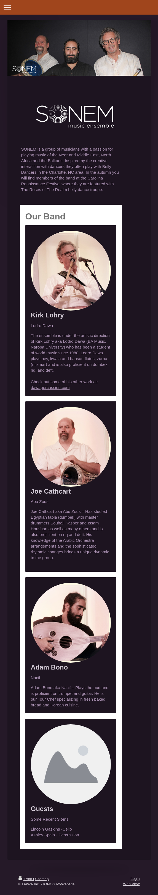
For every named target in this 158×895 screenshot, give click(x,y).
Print (25, 879)
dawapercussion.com (50, 387)
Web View (131, 884)
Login (135, 879)
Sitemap (42, 879)
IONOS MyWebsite (58, 884)
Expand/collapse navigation (79, 7)
